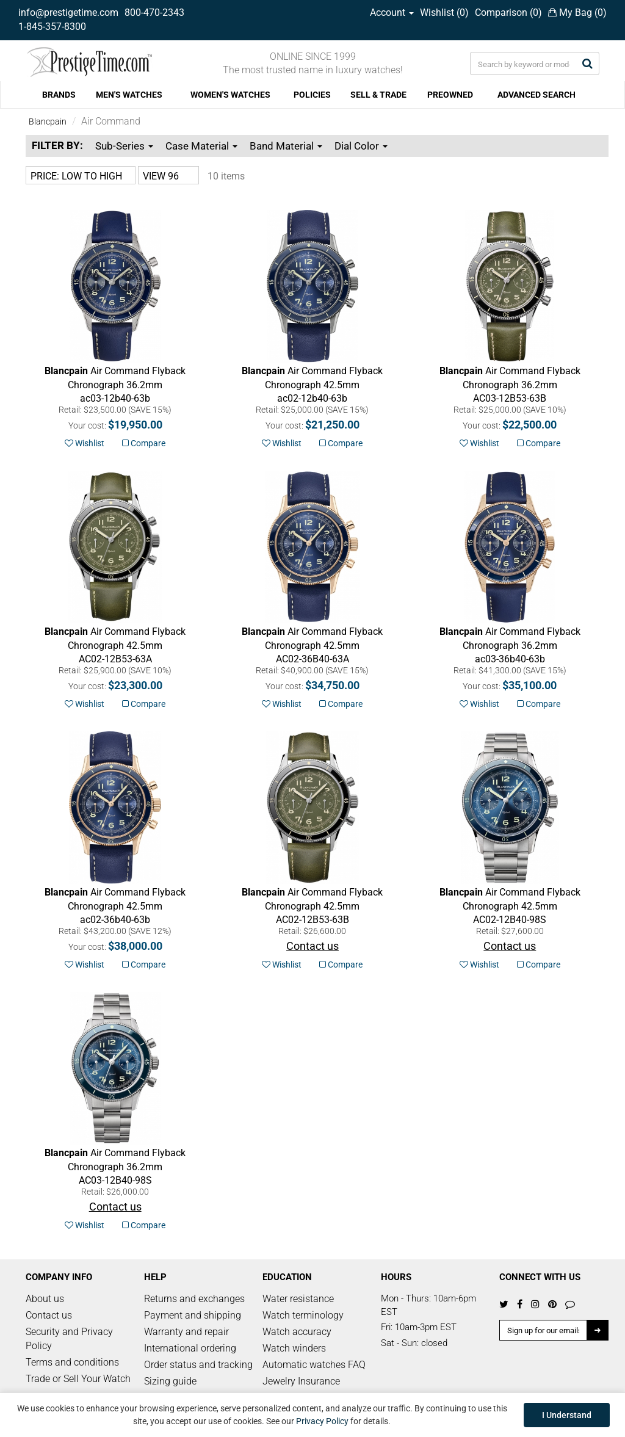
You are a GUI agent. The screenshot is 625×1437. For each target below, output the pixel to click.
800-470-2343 (154, 12)
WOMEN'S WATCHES (230, 95)
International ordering (190, 1348)
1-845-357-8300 (52, 26)
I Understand (566, 1415)
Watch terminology (303, 1315)
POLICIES (312, 95)
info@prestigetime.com (68, 12)
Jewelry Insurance (301, 1381)
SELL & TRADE (378, 95)
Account (392, 12)
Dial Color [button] (361, 146)
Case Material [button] (201, 146)
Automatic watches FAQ (314, 1364)
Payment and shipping (192, 1315)
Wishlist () (444, 12)
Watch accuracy (296, 1331)
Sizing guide (170, 1381)
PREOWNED (450, 95)
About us (45, 1299)
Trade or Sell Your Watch (78, 1379)
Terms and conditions (72, 1362)
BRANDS (59, 95)
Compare (143, 443)
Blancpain (48, 121)
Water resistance (298, 1299)
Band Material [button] (286, 146)
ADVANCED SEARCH (536, 95)
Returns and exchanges (194, 1299)
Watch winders (294, 1348)
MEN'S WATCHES (129, 95)
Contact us (49, 1315)
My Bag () (577, 12)
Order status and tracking (198, 1364)
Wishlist (84, 443)
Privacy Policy (322, 1421)
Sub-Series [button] (124, 146)
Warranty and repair (186, 1331)
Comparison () (508, 12)
